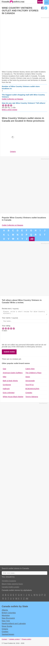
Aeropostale (30, 381)
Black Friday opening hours (12, 584)
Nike (4, 377)
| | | (46, 2)
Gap (4, 369)
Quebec (5, 632)
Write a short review (9, 110)
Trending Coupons (9, 581)
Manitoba (6, 616)
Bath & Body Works (10, 381)
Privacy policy (26, 640)
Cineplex (28, 393)
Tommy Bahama (31, 397)
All (31, 239)
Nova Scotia (7, 627)
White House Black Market (13, 397)
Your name (10, 318)
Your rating (6, 326)
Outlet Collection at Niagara (12, 99)
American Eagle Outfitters (13, 373)
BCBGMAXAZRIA (32, 389)
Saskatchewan (8, 635)
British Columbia (9, 613)
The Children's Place (33, 373)
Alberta (5, 611)
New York (6, 621)
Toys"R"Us (29, 385)
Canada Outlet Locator (10, 588)
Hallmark (6, 389)
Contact (4, 640)
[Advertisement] (24, 43)
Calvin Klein (30, 369)
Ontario (5, 630)
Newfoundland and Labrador (14, 624)
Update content (14, 640)
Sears (27, 377)
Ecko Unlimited (8, 393)
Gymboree (7, 385)
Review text (10, 309)
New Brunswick (8, 619)
